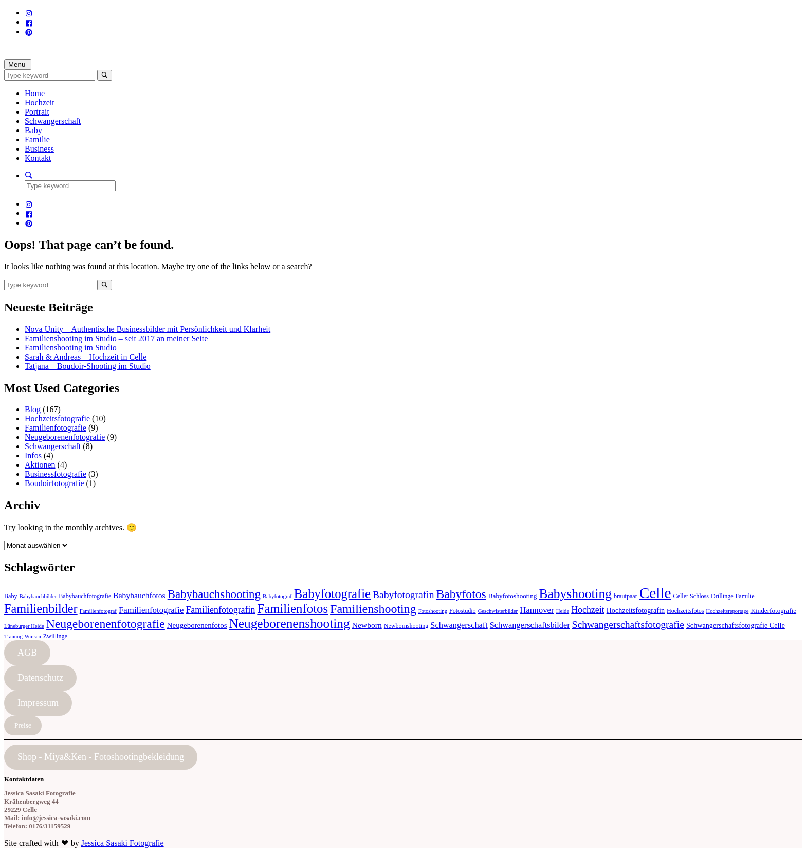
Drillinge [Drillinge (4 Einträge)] (722, 596)
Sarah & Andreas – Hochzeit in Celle (85, 356)
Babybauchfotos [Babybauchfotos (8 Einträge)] (139, 595)
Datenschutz (40, 678)
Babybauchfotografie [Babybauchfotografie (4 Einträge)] (85, 596)
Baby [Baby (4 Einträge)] (10, 596)
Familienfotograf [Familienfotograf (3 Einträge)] (98, 611)
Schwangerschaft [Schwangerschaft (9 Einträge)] (458, 625)
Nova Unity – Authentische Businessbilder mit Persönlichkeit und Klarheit (147, 329)
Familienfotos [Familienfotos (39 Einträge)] (292, 609)
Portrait (37, 111)
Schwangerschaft (53, 121)
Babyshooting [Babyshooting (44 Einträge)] (575, 593)
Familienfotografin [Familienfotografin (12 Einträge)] (220, 610)
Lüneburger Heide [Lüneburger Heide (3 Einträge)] (24, 626)
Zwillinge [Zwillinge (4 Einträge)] (55, 636)
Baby (33, 130)
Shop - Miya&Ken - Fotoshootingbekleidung (100, 757)
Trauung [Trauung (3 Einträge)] (13, 636)
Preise (22, 725)
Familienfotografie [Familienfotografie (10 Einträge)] (151, 610)
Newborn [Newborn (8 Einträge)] (367, 625)
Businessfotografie (55, 474)
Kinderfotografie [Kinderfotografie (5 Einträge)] (773, 611)
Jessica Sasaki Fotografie (122, 843)
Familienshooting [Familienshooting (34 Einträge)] (373, 609)
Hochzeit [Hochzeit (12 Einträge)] (587, 610)
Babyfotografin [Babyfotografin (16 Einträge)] (403, 594)
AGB (27, 652)
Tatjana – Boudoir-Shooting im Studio (88, 366)
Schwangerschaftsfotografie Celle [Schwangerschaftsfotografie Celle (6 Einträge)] (735, 625)
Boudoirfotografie (54, 483)
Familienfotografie (55, 427)
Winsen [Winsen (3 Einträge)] (33, 636)
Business (39, 148)
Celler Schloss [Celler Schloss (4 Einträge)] (691, 596)
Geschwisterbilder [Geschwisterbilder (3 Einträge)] (498, 611)
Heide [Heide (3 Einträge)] (562, 611)
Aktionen (40, 464)
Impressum (38, 703)
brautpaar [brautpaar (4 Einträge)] (625, 596)
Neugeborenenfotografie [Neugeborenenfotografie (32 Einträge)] (105, 623)
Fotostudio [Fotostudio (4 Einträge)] (462, 611)
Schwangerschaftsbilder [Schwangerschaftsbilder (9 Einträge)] (530, 625)
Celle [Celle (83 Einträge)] (655, 593)
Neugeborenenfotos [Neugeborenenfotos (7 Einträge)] (197, 625)
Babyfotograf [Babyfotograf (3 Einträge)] (277, 596)
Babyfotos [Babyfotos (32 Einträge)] (461, 594)
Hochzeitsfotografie (57, 418)
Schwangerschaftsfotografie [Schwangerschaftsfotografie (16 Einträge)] (628, 624)
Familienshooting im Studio (71, 347)
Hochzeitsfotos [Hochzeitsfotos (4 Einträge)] (685, 611)
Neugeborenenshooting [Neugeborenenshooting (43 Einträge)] (289, 623)
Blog (33, 409)
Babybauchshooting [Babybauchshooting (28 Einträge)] (214, 594)
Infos (33, 455)
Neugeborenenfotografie (65, 437)
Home (35, 93)
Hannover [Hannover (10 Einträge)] (537, 610)
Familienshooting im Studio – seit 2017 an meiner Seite (116, 338)
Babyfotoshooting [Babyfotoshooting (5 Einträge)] (512, 596)
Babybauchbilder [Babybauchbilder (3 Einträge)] (38, 596)
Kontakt (38, 158)
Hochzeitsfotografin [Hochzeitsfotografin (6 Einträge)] (636, 610)
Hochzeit (39, 102)
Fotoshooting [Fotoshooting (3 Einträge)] (432, 611)
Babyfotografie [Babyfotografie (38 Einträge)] (332, 594)
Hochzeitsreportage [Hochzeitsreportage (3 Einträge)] (727, 611)
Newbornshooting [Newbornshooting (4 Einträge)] (406, 625)
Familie (37, 139)
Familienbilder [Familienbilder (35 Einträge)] (41, 609)
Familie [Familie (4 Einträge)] (745, 596)
